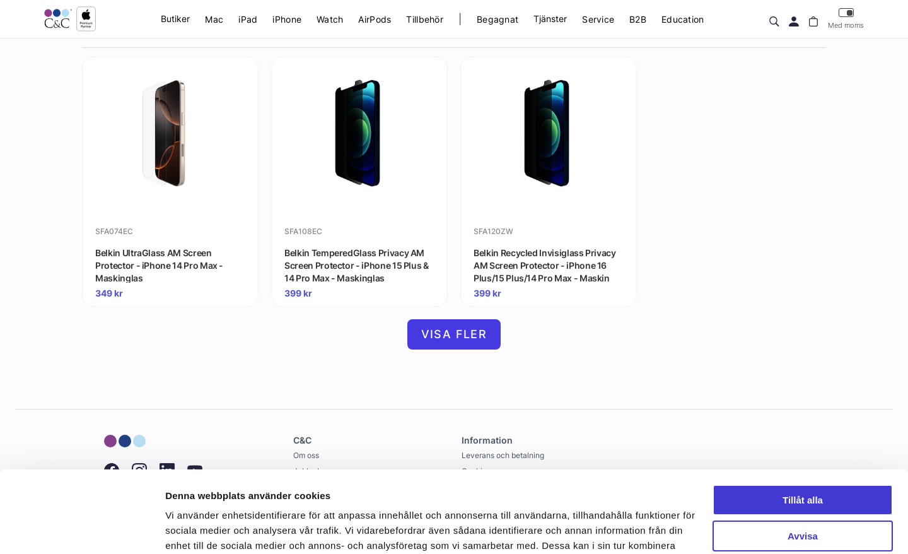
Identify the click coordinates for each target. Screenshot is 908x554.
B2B (637, 19)
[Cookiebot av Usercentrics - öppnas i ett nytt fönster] (81, 529)
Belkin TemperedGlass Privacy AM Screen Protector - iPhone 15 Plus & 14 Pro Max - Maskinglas (356, 265)
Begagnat (497, 19)
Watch (330, 19)
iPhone (286, 19)
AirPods (374, 19)
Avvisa (803, 454)
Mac (214, 19)
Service (598, 19)
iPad (247, 19)
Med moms (846, 19)
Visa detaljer (193, 529)
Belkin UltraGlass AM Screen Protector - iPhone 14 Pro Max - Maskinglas (159, 265)
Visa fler (454, 334)
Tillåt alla (803, 418)
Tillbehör (424, 19)
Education (682, 19)
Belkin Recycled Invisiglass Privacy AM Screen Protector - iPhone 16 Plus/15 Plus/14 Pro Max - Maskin (545, 265)
